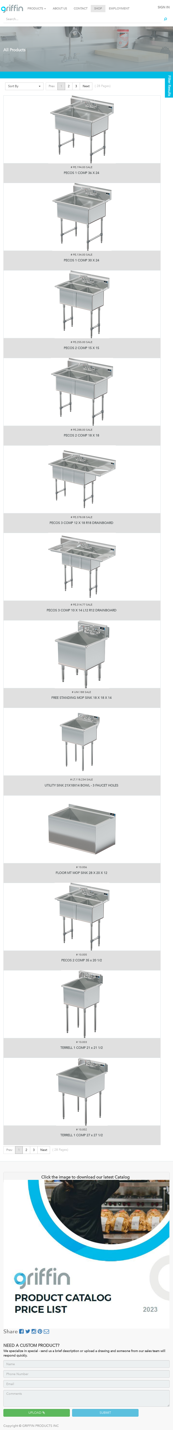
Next (86, 86)
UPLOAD (36, 1413)
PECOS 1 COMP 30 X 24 (81, 260)
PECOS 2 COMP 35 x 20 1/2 (81, 960)
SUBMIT (105, 1413)
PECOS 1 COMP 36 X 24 (81, 173)
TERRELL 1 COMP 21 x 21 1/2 (81, 1048)
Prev (52, 86)
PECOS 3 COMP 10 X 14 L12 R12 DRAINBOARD (81, 610)
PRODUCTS (36, 8)
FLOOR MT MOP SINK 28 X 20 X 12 (81, 873)
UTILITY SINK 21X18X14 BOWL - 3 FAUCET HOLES (81, 785)
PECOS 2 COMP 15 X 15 (81, 348)
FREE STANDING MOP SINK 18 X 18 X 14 (81, 698)
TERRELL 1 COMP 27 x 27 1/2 (81, 1135)
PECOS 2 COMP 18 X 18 (81, 435)
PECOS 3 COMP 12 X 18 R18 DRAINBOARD (81, 523)
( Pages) (102, 86)
